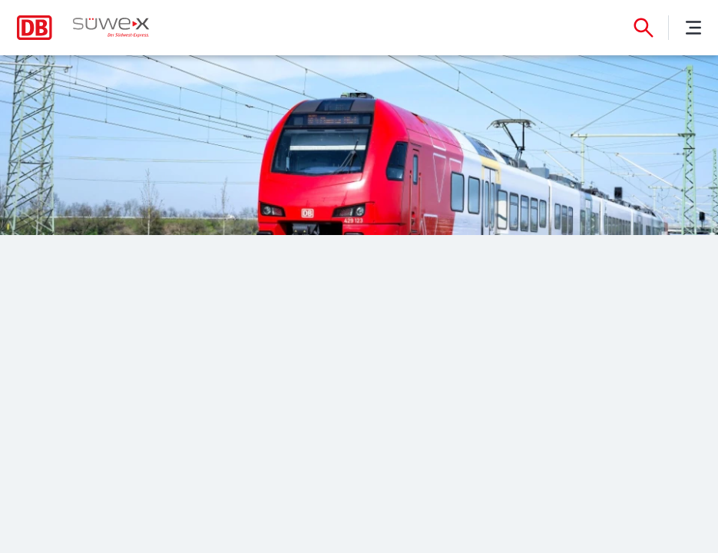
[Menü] (693, 27)
